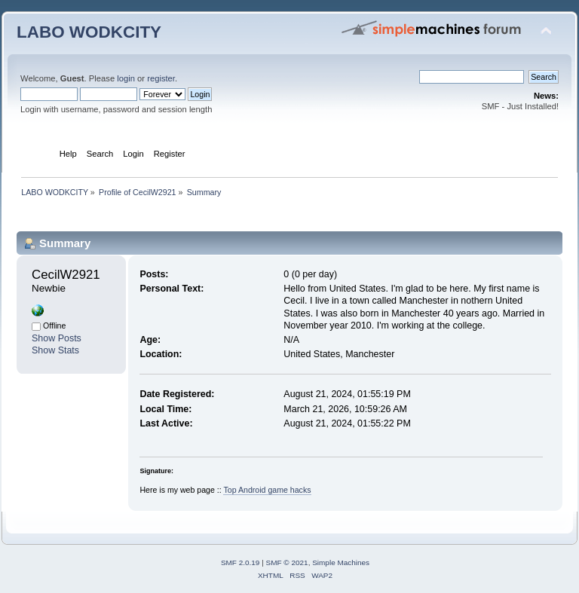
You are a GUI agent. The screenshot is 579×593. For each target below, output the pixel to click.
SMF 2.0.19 (240, 562)
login (126, 78)
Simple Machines (340, 562)
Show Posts (56, 338)
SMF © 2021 (287, 562)
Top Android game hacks (267, 489)
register (161, 78)
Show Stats (55, 350)
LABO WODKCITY (89, 32)
